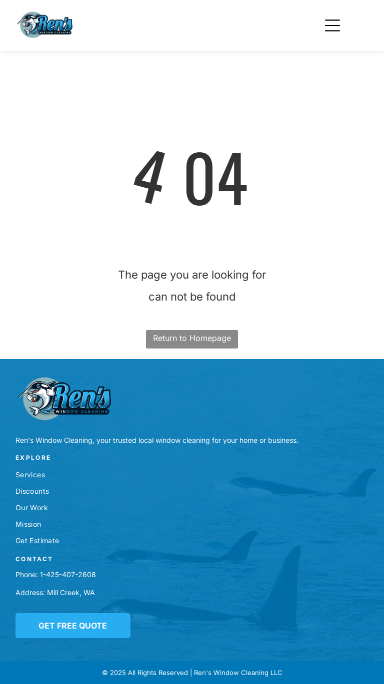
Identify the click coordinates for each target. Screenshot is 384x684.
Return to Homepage (192, 338)
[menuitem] (192, 474)
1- (43, 574)
